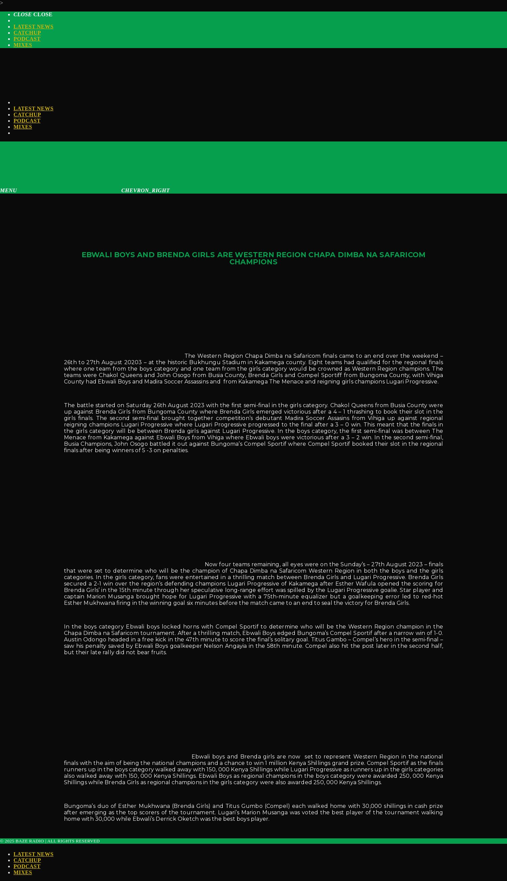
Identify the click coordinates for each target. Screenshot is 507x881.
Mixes (23, 45)
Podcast (27, 39)
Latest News (33, 26)
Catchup (27, 33)
